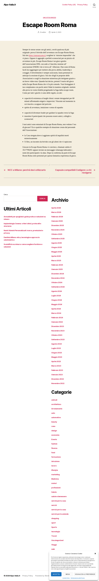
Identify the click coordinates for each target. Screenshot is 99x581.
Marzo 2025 (56, 261)
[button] (95, 553)
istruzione (55, 461)
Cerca (6, 194)
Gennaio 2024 (57, 322)
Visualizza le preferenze (85, 574)
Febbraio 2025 (57, 265)
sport (53, 523)
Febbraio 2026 (57, 217)
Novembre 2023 (57, 331)
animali (54, 400)
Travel (54, 536)
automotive (56, 417)
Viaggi (54, 545)
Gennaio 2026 (57, 221)
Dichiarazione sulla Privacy (78, 578)
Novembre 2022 (57, 383)
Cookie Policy (66, 578)
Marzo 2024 (56, 313)
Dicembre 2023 (57, 326)
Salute (53, 492)
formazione (56, 457)
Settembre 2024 (58, 287)
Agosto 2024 (56, 291)
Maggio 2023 (56, 357)
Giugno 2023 (56, 353)
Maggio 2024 (56, 304)
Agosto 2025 (56, 243)
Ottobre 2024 (56, 282)
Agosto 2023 (56, 344)
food (53, 453)
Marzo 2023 (56, 366)
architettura (56, 404)
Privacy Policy (82, 5)
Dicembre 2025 (57, 225)
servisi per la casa (58, 501)
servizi (54, 505)
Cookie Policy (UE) (69, 5)
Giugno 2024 (56, 300)
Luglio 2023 (56, 348)
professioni (55, 488)
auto (53, 413)
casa (53, 426)
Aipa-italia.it (10, 5)
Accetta (56, 574)
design (54, 431)
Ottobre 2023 (56, 335)
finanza (54, 448)
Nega (68, 574)
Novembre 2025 (57, 230)
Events (54, 439)
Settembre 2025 (58, 239)
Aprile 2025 (56, 256)
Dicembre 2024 (57, 274)
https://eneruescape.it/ (37, 55)
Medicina (55, 479)
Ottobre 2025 (56, 234)
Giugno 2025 (56, 247)
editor (44, 32)
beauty (54, 422)
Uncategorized (49, 17)
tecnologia (55, 532)
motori (54, 483)
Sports (54, 527)
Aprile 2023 (56, 361)
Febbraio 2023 (57, 370)
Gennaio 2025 (57, 269)
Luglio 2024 (56, 296)
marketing (55, 474)
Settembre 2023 (58, 339)
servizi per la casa (58, 510)
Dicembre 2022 (57, 379)
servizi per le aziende (59, 514)
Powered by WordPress (44, 576)
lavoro (53, 466)
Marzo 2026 (56, 212)
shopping (55, 518)
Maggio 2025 (56, 252)
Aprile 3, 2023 (56, 32)
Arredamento (56, 409)
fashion (54, 444)
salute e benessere (59, 496)
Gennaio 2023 (57, 375)
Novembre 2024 (57, 278)
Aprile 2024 (56, 309)
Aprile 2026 (56, 208)
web (53, 549)
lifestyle (54, 470)
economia (55, 435)
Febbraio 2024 (57, 318)
